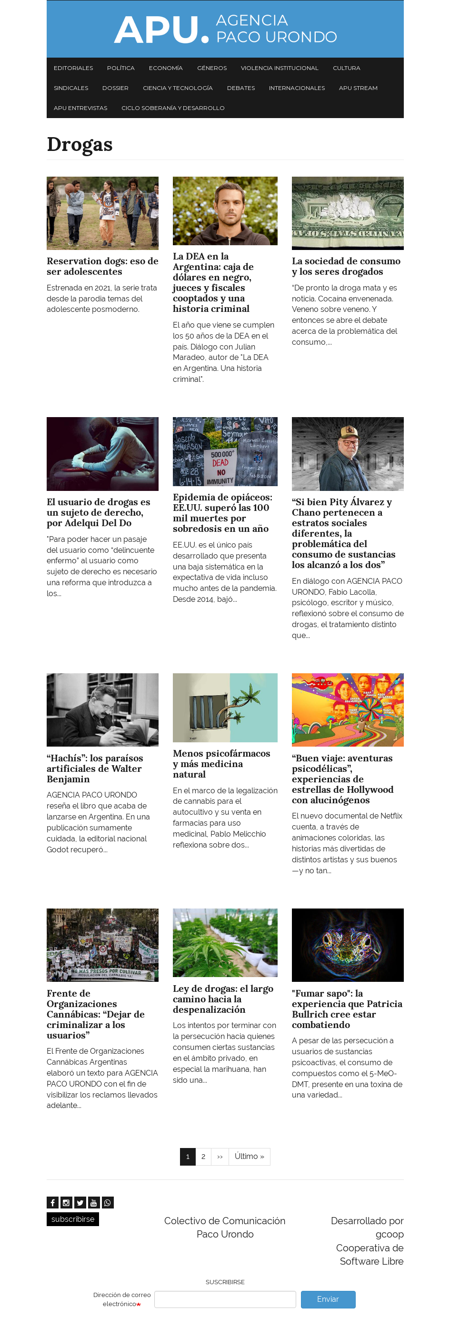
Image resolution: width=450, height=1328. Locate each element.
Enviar (328, 1299)
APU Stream (358, 87)
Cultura (346, 67)
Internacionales (297, 87)
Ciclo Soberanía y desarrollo (173, 107)
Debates (241, 87)
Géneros (212, 67)
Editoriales (73, 67)
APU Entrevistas (80, 107)
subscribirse (72, 1219)
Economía (166, 67)
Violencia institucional (280, 67)
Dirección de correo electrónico (122, 1299)
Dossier (115, 87)
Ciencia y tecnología (178, 87)
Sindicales (71, 87)
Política (121, 67)
